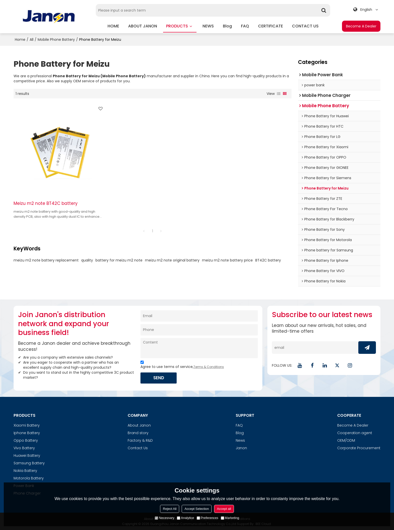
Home (20, 39)
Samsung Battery (29, 463)
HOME (113, 26)
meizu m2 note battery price (227, 257)
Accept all (224, 509)
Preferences (207, 518)
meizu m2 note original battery (172, 257)
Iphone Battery (27, 432)
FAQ (245, 26)
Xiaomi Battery (27, 425)
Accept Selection (196, 509)
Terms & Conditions (208, 367)
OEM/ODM (346, 440)
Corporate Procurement (358, 447)
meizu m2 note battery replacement (46, 257)
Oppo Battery (26, 440)
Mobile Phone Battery (56, 39)
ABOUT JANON (142, 26)
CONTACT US (305, 26)
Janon (241, 447)
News (240, 440)
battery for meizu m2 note (118, 257)
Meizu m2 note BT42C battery (46, 201)
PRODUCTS (179, 27)
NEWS (208, 26)
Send (158, 378)
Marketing (230, 518)
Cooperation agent (354, 432)
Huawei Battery (27, 455)
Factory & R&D (140, 440)
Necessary (164, 518)
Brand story (138, 432)
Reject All (169, 509)
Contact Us (138, 447)
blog (227, 26)
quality (87, 257)
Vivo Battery (24, 447)
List (279, 93)
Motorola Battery (29, 478)
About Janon (139, 425)
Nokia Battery (25, 470)
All (31, 39)
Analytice (185, 518)
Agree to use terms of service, (182, 365)
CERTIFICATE (270, 26)
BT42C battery (268, 257)
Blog (240, 432)
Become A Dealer (361, 26)
